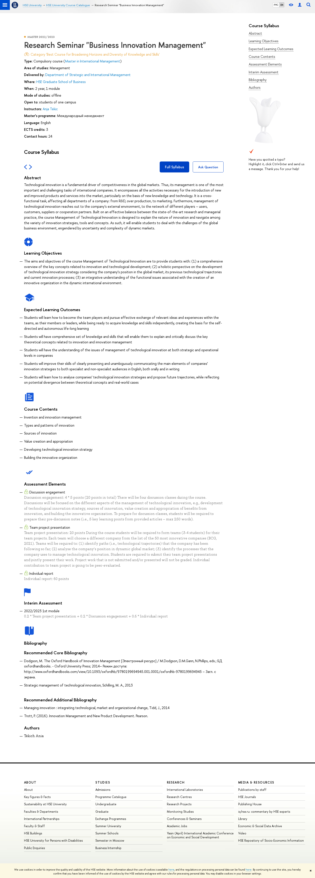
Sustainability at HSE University (45, 804)
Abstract (255, 33)
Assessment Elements (265, 64)
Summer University (108, 826)
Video (242, 833)
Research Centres (179, 797)
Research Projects (179, 804)
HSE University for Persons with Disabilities (53, 840)
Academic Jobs (177, 826)
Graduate (101, 811)
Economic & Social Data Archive (260, 826)
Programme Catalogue (110, 797)
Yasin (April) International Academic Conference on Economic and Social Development (200, 835)
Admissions (102, 790)
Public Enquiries (34, 848)
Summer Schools (106, 833)
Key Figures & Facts (37, 797)
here (171, 869)
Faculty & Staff (34, 826)
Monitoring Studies (180, 811)
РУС (276, 4)
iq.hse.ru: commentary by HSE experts (264, 811)
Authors (255, 87)
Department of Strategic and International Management (88, 74)
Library (242, 819)
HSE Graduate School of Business (61, 81)
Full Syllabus (174, 167)
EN (281, 4)
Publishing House (250, 804)
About (30, 782)
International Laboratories (185, 790)
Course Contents (262, 56)
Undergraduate (105, 804)
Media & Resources (256, 782)
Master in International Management (92, 61)
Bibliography (258, 79)
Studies (102, 782)
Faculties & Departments (41, 811)
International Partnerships (41, 819)
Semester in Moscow (109, 840)
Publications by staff (252, 790)
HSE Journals (247, 797)
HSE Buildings (33, 833)
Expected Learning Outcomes (271, 48)
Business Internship (108, 848)
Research (176, 782)
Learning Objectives (263, 41)
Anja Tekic (50, 108)
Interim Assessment (263, 72)
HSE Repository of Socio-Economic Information (271, 840)
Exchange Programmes (110, 819)
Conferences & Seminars (184, 819)
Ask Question (208, 167)
